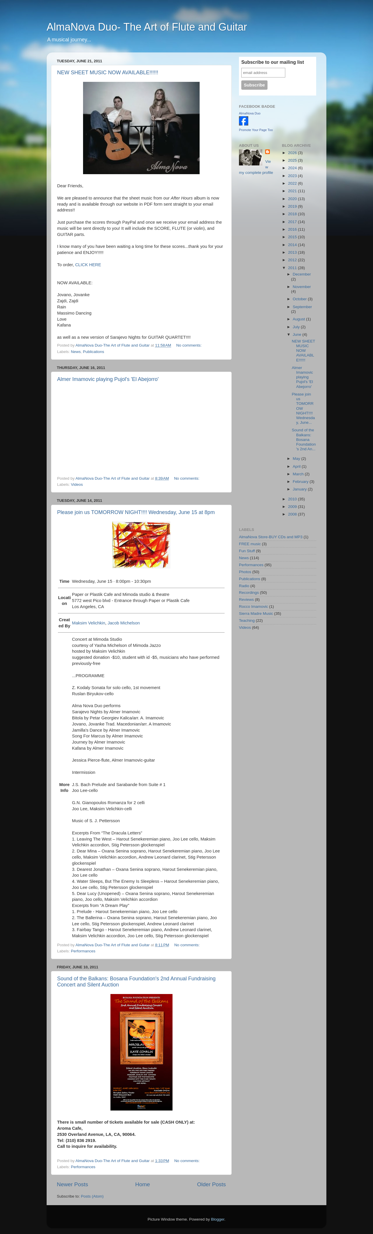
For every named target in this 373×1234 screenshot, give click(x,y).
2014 (293, 245)
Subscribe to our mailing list (272, 62)
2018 (293, 214)
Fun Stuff (247, 551)
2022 (293, 183)
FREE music (250, 544)
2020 (293, 199)
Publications (93, 351)
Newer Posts (72, 1184)
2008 (293, 514)
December (302, 274)
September (302, 307)
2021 (293, 191)
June (297, 334)
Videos (77, 484)
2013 (293, 252)
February (301, 481)
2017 (293, 222)
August (299, 319)
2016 (293, 229)
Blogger (217, 1219)
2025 (293, 160)
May (297, 458)
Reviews (246, 599)
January (300, 489)
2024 (293, 168)
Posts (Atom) (92, 1196)
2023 (293, 176)
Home (142, 1184)
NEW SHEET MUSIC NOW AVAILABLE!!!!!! (107, 72)
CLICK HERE (88, 264)
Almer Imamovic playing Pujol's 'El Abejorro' (108, 379)
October (300, 299)
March (299, 474)
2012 (293, 260)
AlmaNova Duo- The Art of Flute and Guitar (147, 27)
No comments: (189, 345)
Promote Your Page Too (256, 130)
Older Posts (211, 1184)
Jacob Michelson (124, 623)
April (297, 466)
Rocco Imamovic (253, 606)
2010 (293, 499)
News (76, 351)
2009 (293, 506)
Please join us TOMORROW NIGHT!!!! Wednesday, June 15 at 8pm (136, 512)
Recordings (249, 592)
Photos (245, 572)
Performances (83, 951)
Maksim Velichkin (88, 623)
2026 (293, 153)
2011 (293, 268)
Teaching (247, 620)
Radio (244, 586)
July (297, 327)
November (302, 287)
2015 (293, 237)
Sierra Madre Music (256, 613)
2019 (293, 206)
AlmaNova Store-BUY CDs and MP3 (270, 537)
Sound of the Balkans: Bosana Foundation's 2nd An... (304, 439)
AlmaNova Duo (250, 113)
